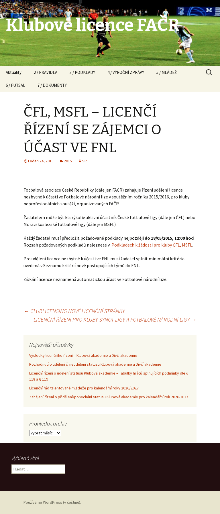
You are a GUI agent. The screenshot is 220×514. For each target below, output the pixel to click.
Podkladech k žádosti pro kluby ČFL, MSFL (151, 245)
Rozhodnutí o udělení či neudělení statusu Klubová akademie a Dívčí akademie (95, 364)
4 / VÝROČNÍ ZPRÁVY (125, 72)
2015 (68, 161)
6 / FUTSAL (15, 85)
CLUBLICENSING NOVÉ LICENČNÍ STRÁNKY (74, 310)
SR (84, 161)
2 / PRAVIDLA (45, 72)
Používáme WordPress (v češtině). (52, 502)
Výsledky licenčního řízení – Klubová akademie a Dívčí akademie (83, 355)
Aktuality (13, 72)
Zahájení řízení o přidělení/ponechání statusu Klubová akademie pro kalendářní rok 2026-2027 (108, 396)
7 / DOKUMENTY (52, 85)
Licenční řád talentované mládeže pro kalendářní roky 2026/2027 (84, 388)
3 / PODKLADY (82, 72)
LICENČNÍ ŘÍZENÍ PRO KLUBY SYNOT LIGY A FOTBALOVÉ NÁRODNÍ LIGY (115, 319)
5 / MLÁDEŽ (166, 72)
